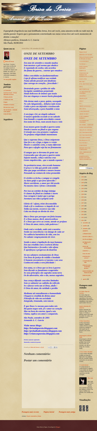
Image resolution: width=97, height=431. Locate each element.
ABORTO (85, 231)
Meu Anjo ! (82, 81)
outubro (85, 225)
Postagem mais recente (30, 412)
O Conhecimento (83, 365)
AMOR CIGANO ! (84, 114)
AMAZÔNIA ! (82, 96)
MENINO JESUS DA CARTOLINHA (84, 148)
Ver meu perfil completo (10, 79)
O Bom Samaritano (84, 321)
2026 (82, 177)
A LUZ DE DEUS (84, 61)
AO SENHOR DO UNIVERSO (84, 121)
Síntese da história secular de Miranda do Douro (86, 57)
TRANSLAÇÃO (83, 98)
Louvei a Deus (83, 79)
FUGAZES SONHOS (84, 137)
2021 (82, 191)
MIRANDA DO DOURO (85, 54)
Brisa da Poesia (10, 61)
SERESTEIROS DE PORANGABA (88, 271)
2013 (82, 214)
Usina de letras (8, 114)
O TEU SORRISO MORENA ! (84, 117)
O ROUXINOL (83, 145)
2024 (82, 182)
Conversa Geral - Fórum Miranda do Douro (10, 93)
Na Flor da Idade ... (88, 239)
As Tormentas (7, 90)
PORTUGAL (82, 70)
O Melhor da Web (8, 99)
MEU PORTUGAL (84, 89)
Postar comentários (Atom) (34, 416)
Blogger (58, 427)
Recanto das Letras (9, 107)
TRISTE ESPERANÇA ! (85, 106)
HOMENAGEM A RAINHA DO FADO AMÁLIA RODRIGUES (85, 158)
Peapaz (5, 102)
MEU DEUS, (82, 109)
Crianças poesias (8, 97)
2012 (82, 217)
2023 (82, 185)
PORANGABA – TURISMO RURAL (87, 266)
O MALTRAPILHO (84, 111)
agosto (85, 279)
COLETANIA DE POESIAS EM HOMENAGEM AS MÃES (86, 74)
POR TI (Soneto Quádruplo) (83, 67)
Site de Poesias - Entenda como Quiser (10, 110)
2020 (82, 194)
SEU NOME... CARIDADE (86, 125)
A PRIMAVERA (87, 233)
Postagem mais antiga (67, 412)
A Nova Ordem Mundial (85, 352)
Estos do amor (86, 253)
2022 (82, 188)
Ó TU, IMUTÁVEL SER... (86, 84)
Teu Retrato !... (83, 64)
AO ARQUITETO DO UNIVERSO (85, 92)
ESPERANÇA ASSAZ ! (86, 257)
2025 (82, 179)
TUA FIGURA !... (84, 143)
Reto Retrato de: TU (84, 140)
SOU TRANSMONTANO (85, 132)
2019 (82, 197)
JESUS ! (81, 101)
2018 (82, 200)
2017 (82, 203)
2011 (82, 220)
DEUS (81, 86)
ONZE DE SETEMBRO (87, 247)
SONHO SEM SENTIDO (85, 127)
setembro (85, 228)
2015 (82, 208)
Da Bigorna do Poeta (87, 242)
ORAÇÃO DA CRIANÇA (85, 130)
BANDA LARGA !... (88, 236)
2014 (82, 211)
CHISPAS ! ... (86, 251)
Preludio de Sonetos (9, 104)
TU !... (81, 103)
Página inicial (49, 412)
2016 (82, 205)
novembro (86, 222)
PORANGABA (87, 275)
